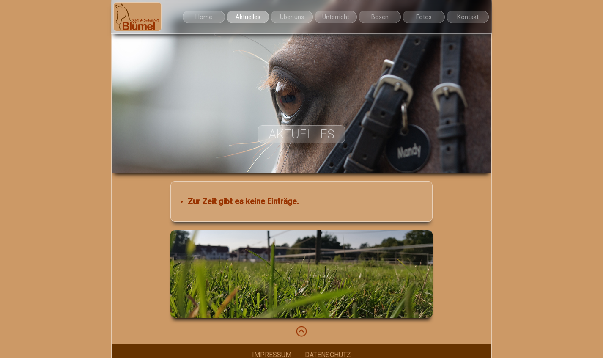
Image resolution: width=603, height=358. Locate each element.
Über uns (292, 17)
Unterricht (335, 17)
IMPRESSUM (271, 353)
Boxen (380, 17)
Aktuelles (248, 17)
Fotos (424, 17)
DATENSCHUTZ (328, 353)
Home (203, 17)
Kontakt (468, 17)
